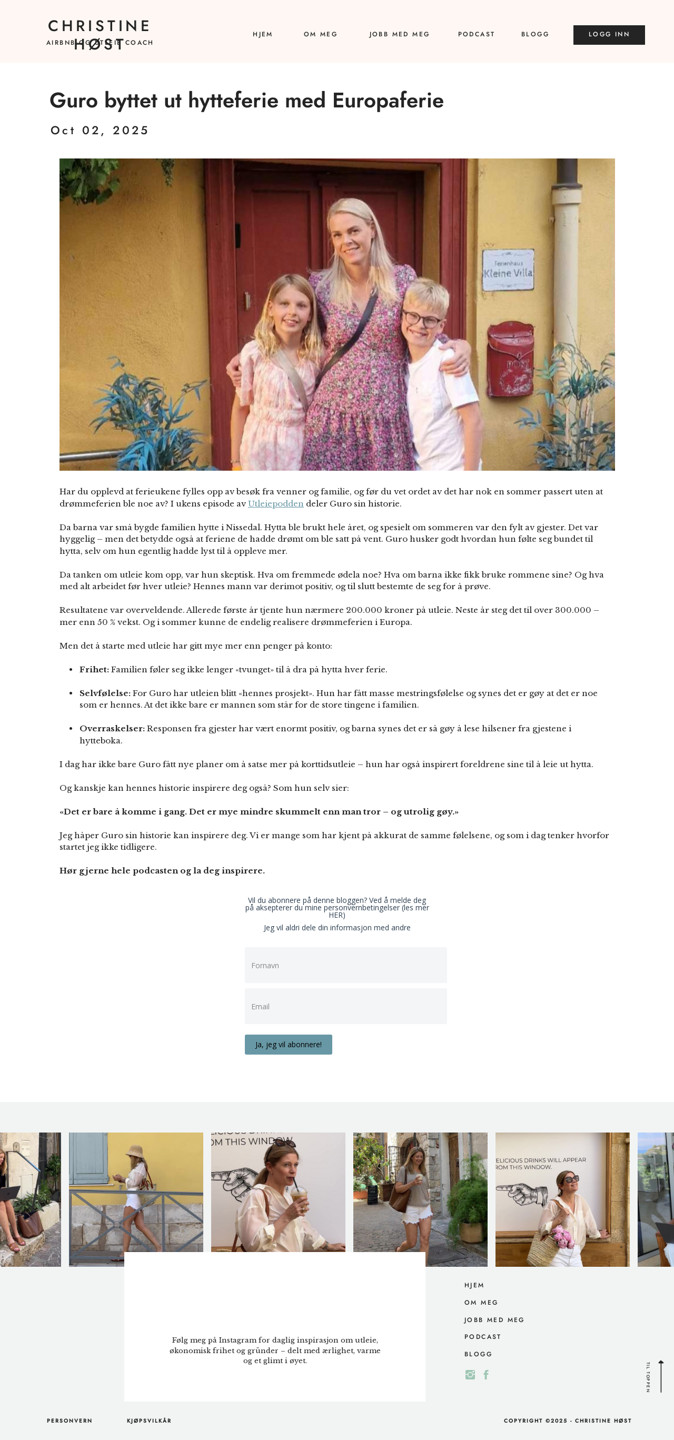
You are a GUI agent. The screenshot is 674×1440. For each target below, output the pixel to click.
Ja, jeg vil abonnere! (288, 1044)
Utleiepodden (276, 504)
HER (336, 915)
